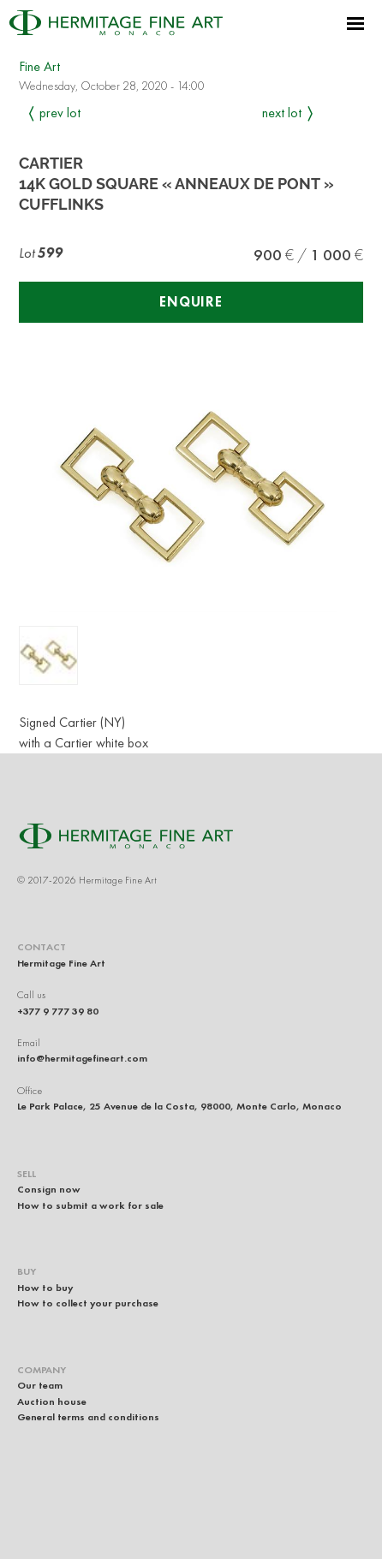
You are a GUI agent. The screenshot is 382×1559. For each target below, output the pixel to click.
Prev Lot (60, 112)
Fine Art (39, 66)
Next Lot (281, 112)
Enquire (191, 302)
